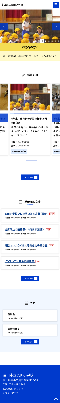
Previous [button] (4, 26)
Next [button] (56, 26)
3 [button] (52, 41)
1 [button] (46, 41)
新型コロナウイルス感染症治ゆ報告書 (26, 247)
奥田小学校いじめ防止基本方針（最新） (27, 215)
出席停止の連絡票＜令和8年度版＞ (25, 231)
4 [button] (55, 41)
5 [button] (58, 41)
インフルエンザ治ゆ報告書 (20, 262)
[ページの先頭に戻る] (56, 399)
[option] (30, 27)
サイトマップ (11, 393)
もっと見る (28, 178)
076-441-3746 (17, 384)
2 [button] (49, 41)
